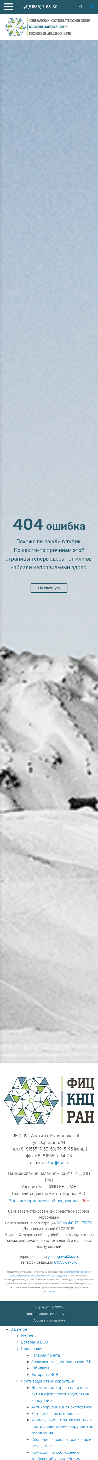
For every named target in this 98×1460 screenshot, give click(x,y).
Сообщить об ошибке (49, 1320)
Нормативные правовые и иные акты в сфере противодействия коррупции (60, 1394)
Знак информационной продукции (43, 1200)
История (29, 1336)
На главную (49, 588)
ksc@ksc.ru (58, 1162)
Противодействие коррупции (49, 1314)
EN (81, 6)
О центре (18, 1329)
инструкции (49, 1291)
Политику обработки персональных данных (43, 1275)
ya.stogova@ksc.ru (63, 1256)
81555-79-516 (65, 1262)
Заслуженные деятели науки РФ (61, 1361)
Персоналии (32, 1348)
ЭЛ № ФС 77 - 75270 (74, 1223)
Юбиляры (40, 1368)
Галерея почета (45, 1355)
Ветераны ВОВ (34, 1342)
